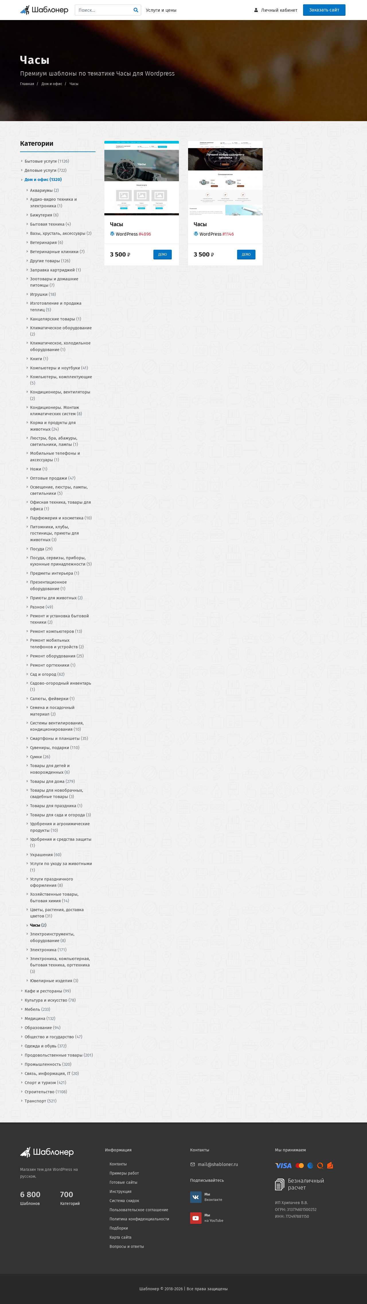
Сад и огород (47, 674)
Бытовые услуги (47, 161)
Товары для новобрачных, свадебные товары (56, 793)
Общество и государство (53, 1036)
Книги (39, 358)
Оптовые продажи (52, 477)
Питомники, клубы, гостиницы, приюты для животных (54, 533)
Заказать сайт (324, 10)
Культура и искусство (50, 999)
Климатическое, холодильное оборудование (60, 346)
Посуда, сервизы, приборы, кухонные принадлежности (61, 561)
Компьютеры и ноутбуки (59, 367)
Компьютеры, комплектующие (61, 380)
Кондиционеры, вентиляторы (60, 395)
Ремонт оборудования (57, 655)
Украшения (45, 854)
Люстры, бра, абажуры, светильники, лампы (54, 441)
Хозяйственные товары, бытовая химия (54, 897)
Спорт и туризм (45, 1082)
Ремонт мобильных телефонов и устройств (57, 643)
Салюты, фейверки (52, 698)
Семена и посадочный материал (52, 711)
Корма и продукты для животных (53, 426)
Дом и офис (52, 84)
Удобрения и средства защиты (60, 842)
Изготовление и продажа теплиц (55, 306)
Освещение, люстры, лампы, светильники (59, 490)
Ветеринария (46, 242)
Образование (42, 1027)
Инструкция (121, 1191)
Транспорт (40, 1100)
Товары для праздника (56, 805)
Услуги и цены (161, 10)
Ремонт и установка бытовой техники (59, 619)
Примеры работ (124, 1173)
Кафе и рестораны (48, 990)
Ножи (38, 468)
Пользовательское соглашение (139, 1210)
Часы (74, 84)
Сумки (40, 756)
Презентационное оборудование (48, 585)
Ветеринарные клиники (57, 251)
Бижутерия (44, 214)
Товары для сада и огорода (60, 815)
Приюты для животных (56, 597)
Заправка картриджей (55, 269)
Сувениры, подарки (54, 747)
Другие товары (50, 260)
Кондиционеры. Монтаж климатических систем (56, 410)
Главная (27, 84)
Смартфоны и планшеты (59, 738)
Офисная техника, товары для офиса (60, 505)
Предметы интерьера (54, 573)
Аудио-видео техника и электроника (53, 202)
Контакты (118, 1164)
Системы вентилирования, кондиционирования (57, 726)
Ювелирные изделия (54, 980)
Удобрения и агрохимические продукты (60, 827)
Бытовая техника (50, 223)
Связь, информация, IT (52, 1073)
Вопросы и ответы (127, 1246)
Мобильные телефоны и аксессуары (55, 456)
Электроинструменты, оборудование (52, 937)
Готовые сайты (123, 1182)
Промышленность (48, 1064)
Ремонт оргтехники (52, 664)
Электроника (48, 949)
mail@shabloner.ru (218, 1164)
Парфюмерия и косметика (61, 517)
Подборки (119, 1228)
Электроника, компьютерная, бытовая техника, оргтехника (60, 965)
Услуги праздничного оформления (51, 882)
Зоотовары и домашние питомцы (54, 282)
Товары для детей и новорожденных (50, 769)
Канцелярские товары (55, 318)
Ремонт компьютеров (56, 631)
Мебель (37, 1009)
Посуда (41, 548)
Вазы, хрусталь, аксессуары (60, 233)
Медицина (40, 1018)
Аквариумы (44, 190)
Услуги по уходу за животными (61, 867)
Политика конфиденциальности (139, 1219)
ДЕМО (162, 255)
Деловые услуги (46, 170)
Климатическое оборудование (61, 331)
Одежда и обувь (46, 1045)
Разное (41, 606)
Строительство (46, 1091)
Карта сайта (121, 1237)
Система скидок (124, 1200)
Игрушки (43, 294)
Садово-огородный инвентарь (60, 686)
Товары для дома (52, 781)
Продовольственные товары (59, 1054)
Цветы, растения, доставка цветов (57, 913)
